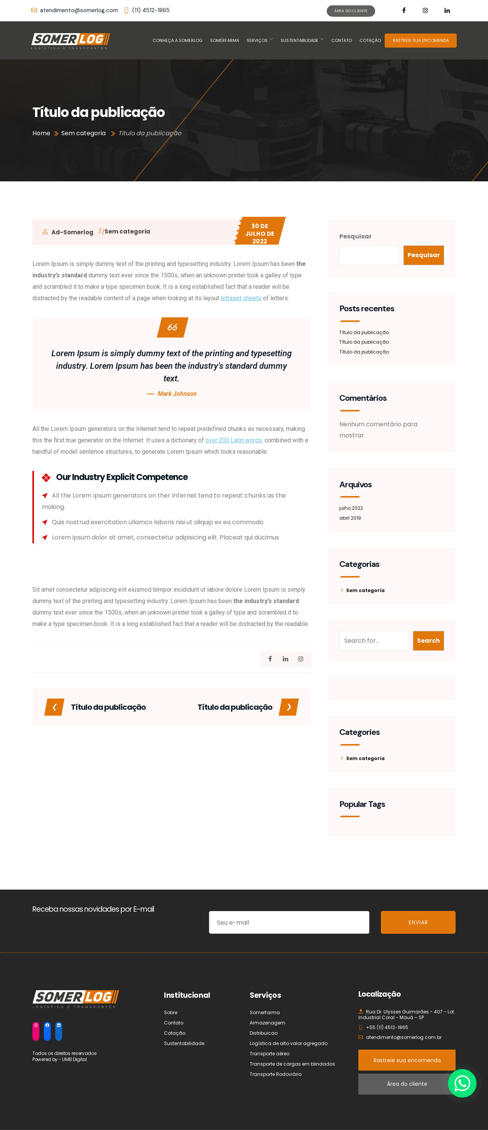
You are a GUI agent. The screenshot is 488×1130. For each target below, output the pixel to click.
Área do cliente (407, 1084)
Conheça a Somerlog (177, 40)
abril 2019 (350, 518)
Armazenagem (267, 1023)
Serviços (257, 40)
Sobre (170, 1012)
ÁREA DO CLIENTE (351, 10)
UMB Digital (74, 1059)
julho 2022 (351, 508)
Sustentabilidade (299, 40)
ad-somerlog (72, 232)
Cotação (370, 40)
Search (428, 640)
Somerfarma (224, 40)
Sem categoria (127, 231)
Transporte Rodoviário (276, 1074)
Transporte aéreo (269, 1053)
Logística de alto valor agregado (288, 1043)
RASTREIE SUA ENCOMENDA (421, 40)
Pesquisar (355, 236)
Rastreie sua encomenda (407, 1060)
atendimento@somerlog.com (74, 10)
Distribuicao (264, 1033)
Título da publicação (364, 332)
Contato (341, 40)
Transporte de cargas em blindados (292, 1064)
